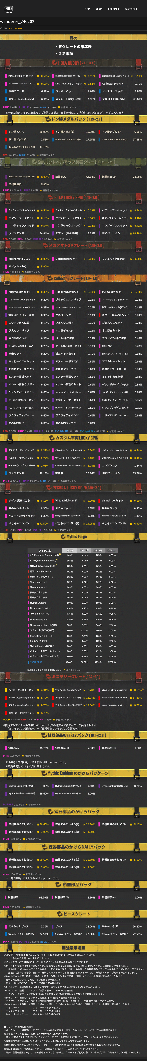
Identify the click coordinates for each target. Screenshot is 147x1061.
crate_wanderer (16, 27)
